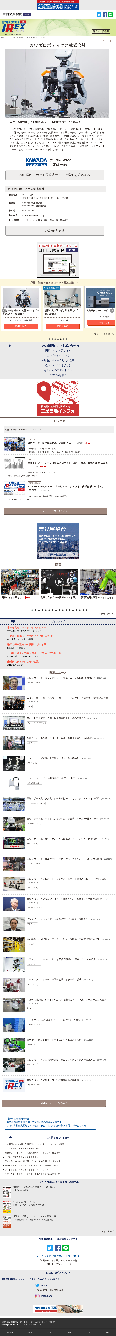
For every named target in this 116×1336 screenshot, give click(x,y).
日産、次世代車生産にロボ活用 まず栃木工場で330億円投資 (32, 1174)
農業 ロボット (32, 887)
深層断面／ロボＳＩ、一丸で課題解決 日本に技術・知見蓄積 (32, 1153)
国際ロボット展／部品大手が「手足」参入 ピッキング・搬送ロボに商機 (64, 859)
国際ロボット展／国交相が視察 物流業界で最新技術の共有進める (61, 1060)
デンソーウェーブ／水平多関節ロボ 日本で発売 (51, 778)
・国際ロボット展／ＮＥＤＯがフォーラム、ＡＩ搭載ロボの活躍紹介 (54, 452)
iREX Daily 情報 (58, 375)
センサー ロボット (33, 964)
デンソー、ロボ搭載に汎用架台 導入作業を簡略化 (53, 758)
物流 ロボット (32, 1065)
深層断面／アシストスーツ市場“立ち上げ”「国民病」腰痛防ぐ (32, 1165)
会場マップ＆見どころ (58, 365)
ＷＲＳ (29, 706)
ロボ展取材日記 (24, 429)
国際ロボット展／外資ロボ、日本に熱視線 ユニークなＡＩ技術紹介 (62, 839)
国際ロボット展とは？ (58, 350)
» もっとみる (108, 1231)
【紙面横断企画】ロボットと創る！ (98, 597)
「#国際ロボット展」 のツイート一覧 (58, 1260)
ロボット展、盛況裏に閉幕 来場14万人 (49, 443)
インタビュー (38, 429)
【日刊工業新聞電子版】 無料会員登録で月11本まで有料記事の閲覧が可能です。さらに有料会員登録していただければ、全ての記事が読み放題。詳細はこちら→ (47, 1122)
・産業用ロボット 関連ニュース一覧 (41, 472)
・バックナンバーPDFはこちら (17, 499)
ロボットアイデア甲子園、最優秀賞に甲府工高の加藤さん (56, 718)
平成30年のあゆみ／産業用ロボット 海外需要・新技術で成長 (33, 1161)
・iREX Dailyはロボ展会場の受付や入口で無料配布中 (48, 496)
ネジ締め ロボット (33, 823)
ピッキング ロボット (34, 1085)
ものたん (42, 1279)
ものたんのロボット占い (58, 370)
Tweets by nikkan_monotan (49, 1290)
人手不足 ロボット (33, 863)
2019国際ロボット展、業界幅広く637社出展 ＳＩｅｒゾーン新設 (34, 1144)
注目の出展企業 (18, 37)
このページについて (58, 355)
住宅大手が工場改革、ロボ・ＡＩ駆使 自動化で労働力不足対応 (60, 738)
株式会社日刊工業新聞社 (46, 1322)
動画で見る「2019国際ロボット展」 (59, 597)
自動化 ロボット (33, 1044)
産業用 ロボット (33, 763)
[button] (32, 610)
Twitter (44, 1285)
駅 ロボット (31, 1008)
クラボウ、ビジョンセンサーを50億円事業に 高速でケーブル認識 (61, 959)
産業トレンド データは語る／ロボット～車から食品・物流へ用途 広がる (68, 463)
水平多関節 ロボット (34, 783)
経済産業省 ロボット (34, 907)
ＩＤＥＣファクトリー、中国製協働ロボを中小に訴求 (54, 979)
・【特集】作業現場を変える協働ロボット (21, 476)
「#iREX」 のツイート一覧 (58, 1264)
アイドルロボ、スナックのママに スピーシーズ (26, 1170)
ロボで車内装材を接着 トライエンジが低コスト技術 (54, 1040)
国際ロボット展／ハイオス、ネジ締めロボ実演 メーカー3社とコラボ (62, 818)
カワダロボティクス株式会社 (26, 189)
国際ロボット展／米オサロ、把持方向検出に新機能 (53, 1080)
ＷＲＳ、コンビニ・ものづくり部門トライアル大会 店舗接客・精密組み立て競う (69, 698)
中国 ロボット (32, 924)
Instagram (46, 1296)
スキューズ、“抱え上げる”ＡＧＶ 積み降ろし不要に (54, 1019)
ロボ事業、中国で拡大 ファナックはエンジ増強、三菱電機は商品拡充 (63, 939)
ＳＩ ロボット (32, 984)
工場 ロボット (32, 743)
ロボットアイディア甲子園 (36, 723)
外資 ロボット (32, 843)
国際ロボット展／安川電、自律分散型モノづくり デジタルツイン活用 (63, 798)
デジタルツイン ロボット (36, 803)
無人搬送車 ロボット (34, 1024)
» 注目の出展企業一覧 (103, 334)
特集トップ (5, 37)
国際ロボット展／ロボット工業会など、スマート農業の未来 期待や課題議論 (66, 879)
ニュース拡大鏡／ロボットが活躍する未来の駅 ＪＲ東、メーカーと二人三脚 (66, 999)
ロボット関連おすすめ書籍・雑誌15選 (22, 1148)
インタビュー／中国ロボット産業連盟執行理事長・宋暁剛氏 (57, 919)
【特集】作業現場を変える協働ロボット (22, 1157)
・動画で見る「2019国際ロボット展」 (42, 449)
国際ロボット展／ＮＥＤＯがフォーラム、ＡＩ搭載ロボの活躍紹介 (61, 678)
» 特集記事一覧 (107, 614)
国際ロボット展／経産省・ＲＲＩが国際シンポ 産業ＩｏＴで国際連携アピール (67, 899)
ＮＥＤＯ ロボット (33, 682)
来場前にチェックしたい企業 (58, 360)
